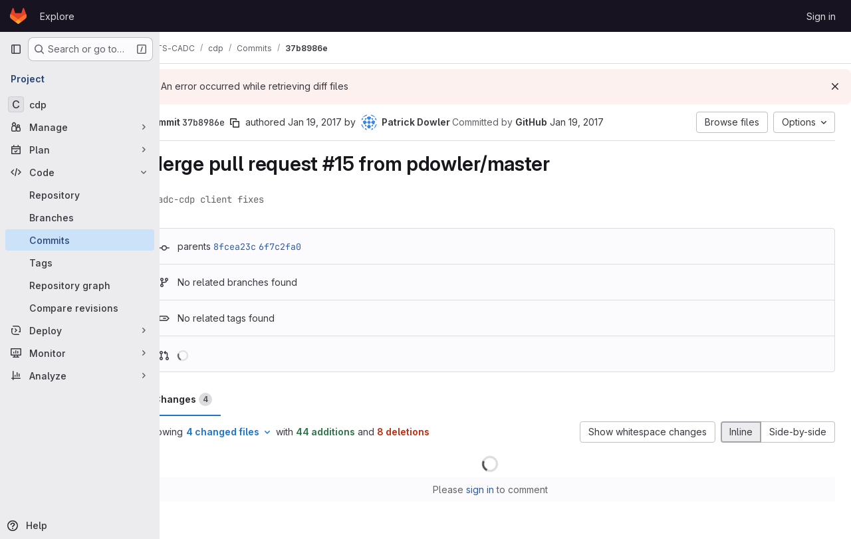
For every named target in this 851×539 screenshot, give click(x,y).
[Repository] (79, 194)
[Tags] (79, 262)
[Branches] (79, 217)
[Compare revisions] (79, 307)
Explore (57, 16)
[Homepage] (18, 16)
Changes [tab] (213, 399)
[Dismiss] (835, 86)
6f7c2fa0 (310, 247)
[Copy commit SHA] (265, 123)
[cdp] (79, 104)
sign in (495, 489)
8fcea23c (265, 247)
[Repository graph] (79, 285)
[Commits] (79, 240)
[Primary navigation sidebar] (16, 49)
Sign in (821, 16)
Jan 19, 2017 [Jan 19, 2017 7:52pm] (345, 122)
